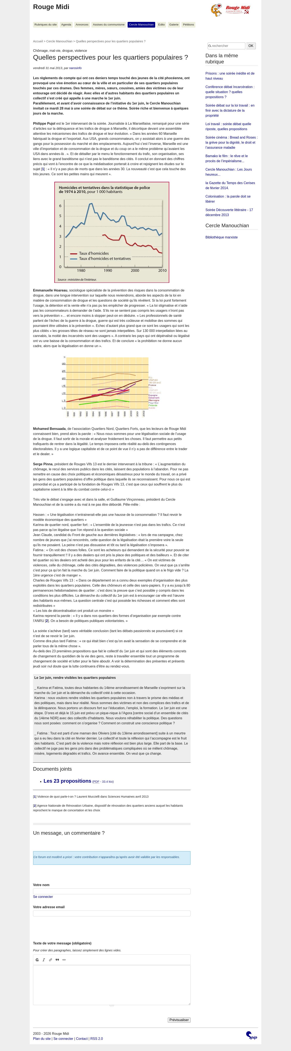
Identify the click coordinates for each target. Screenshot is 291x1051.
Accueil (38, 41)
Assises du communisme (108, 24)
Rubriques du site (46, 24)
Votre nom (41, 885)
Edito (161, 24)
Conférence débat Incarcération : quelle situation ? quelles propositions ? (230, 92)
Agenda (66, 24)
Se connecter (43, 897)
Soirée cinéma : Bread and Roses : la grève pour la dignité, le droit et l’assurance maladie (232, 142)
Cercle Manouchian (141, 24)
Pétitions (188, 24)
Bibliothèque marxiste (222, 237)
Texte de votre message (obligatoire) (62, 943)
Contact (82, 1038)
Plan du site (42, 1038)
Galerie (174, 24)
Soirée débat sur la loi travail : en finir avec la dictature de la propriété (230, 110)
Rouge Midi (51, 7)
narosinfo (75, 68)
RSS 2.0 (96, 1038)
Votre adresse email (49, 907)
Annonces (82, 24)
